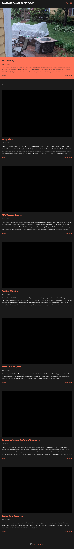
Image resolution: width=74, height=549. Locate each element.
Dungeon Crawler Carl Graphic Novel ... (21, 440)
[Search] (67, 3)
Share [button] (4, 76)
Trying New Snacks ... (12, 515)
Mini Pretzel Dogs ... (12, 215)
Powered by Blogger (37, 544)
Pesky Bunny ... (9, 60)
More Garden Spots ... (12, 366)
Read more (68, 76)
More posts (68, 538)
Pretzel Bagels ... (10, 290)
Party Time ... (8, 139)
